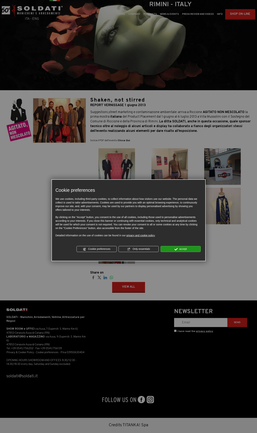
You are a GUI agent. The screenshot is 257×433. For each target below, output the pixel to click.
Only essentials (138, 249)
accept (180, 249)
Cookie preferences (96, 249)
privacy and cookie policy (140, 235)
